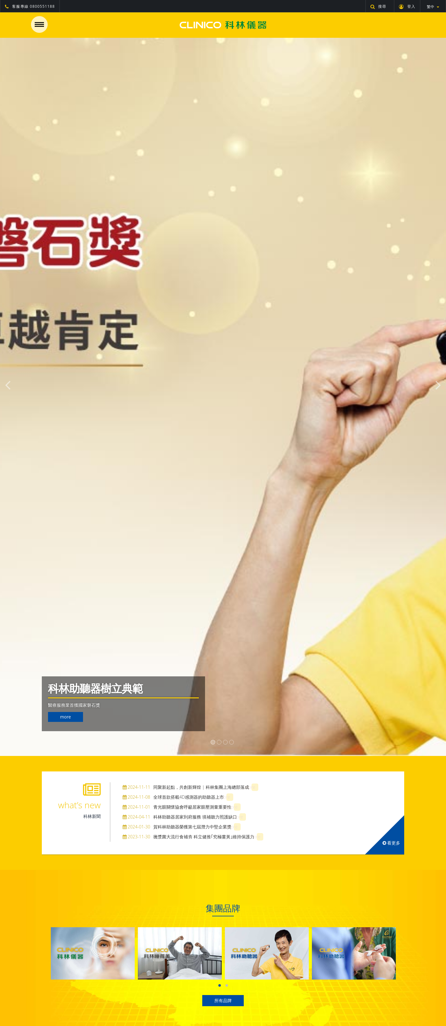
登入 (407, 6)
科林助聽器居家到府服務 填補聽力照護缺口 (180, 817)
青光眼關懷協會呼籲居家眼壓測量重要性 (177, 807)
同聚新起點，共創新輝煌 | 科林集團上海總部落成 (186, 787)
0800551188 (42, 6)
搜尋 (378, 6)
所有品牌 (223, 1000)
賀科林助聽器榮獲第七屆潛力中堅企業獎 (177, 827)
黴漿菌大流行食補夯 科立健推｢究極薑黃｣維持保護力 (188, 837)
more (65, 717)
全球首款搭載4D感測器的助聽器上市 (173, 797)
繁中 (433, 7)
